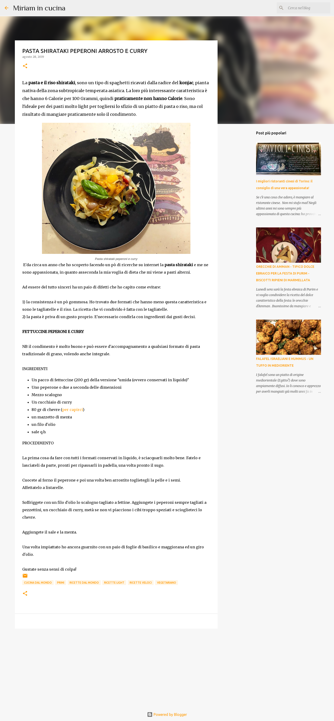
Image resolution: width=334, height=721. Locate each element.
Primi (60, 582)
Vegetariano (166, 582)
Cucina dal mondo (38, 582)
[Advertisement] (116, 668)
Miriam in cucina (39, 8)
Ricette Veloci (141, 582)
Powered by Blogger (167, 714)
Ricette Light (114, 582)
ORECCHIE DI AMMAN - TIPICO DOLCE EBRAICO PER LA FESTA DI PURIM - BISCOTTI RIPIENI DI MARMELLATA (285, 273)
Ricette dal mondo (84, 582)
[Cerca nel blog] (306, 7)
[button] (25, 66)
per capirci (72, 409)
